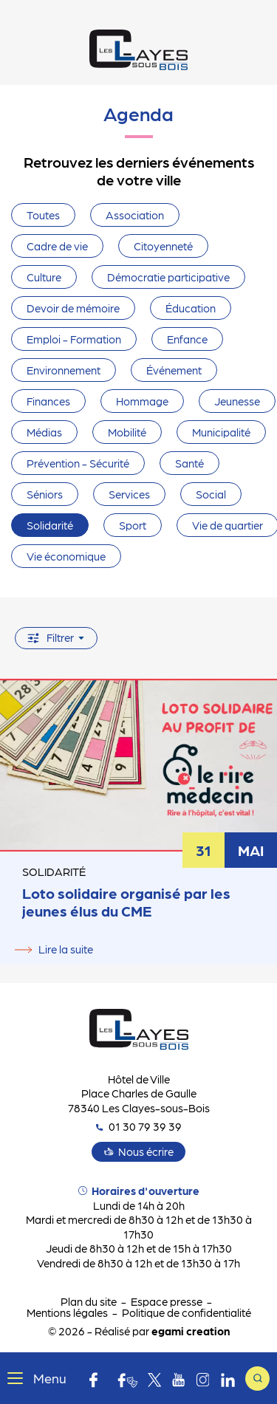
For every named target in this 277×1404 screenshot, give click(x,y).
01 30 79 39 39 (139, 1126)
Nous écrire (146, 1151)
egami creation (190, 1331)
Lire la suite (65, 949)
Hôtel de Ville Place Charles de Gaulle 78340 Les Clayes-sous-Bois (139, 1093)
